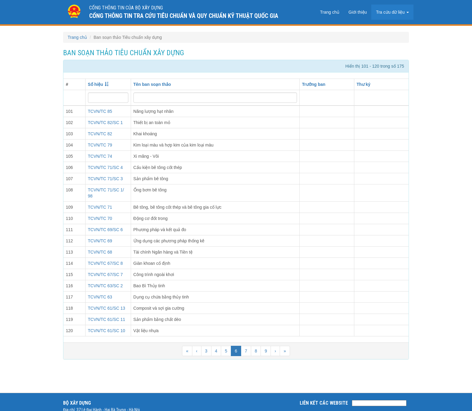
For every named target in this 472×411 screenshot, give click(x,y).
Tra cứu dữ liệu (392, 12)
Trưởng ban (313, 84)
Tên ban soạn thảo (152, 84)
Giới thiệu (358, 12)
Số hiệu (95, 84)
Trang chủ (329, 12)
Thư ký (364, 84)
